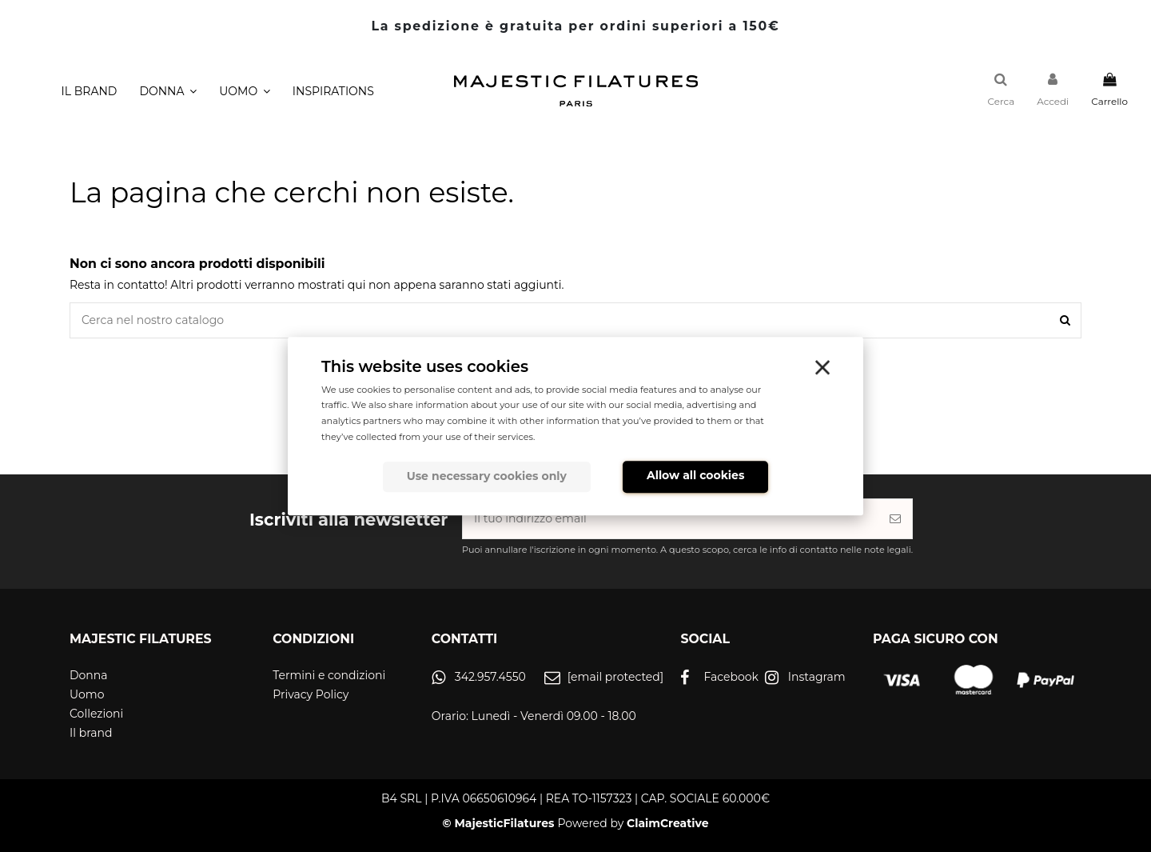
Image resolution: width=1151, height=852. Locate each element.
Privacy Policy (310, 694)
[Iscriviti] (895, 518)
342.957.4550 (490, 677)
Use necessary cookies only (487, 477)
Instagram (817, 677)
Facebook (730, 677)
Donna (89, 675)
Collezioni (96, 713)
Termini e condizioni (329, 675)
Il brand (91, 733)
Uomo (87, 694)
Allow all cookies (695, 476)
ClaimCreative (668, 823)
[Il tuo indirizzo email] (670, 518)
